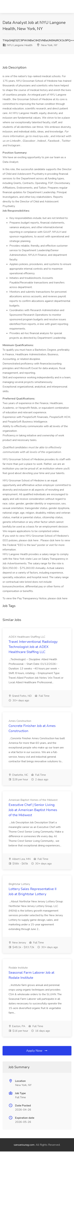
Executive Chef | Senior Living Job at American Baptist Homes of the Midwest (33, 810)
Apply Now (37, 1051)
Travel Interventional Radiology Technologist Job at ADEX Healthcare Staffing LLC (33, 646)
